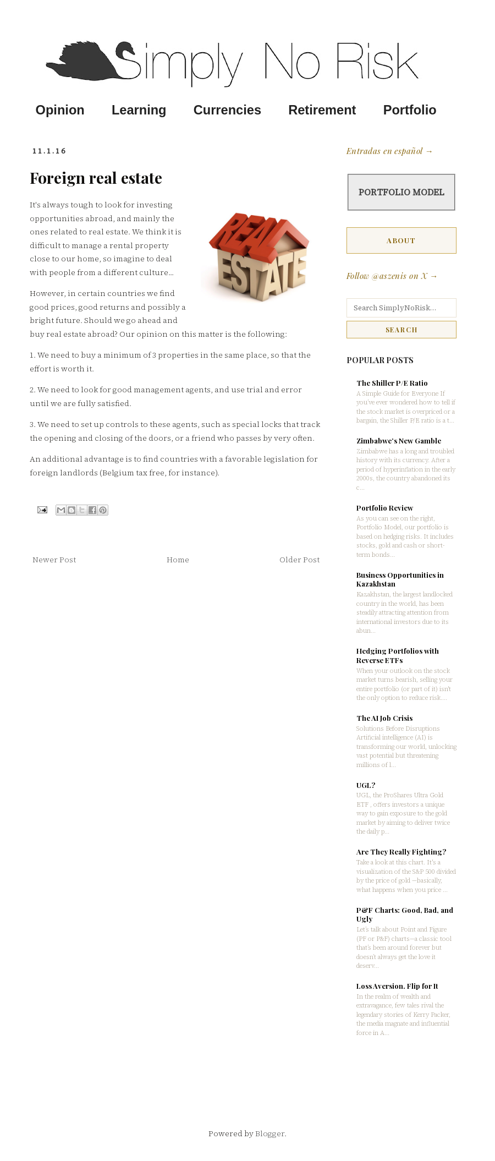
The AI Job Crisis (384, 717)
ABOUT (401, 240)
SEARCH (402, 329)
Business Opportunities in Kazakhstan (400, 579)
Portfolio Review (384, 507)
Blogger (269, 1133)
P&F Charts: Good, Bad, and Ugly (404, 914)
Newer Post (54, 559)
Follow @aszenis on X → (392, 275)
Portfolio (410, 110)
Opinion (60, 110)
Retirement (322, 110)
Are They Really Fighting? (401, 851)
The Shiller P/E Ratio (392, 382)
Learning (139, 110)
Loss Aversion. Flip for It (397, 985)
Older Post (299, 559)
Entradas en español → (389, 150)
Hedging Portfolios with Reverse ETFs (397, 655)
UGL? (365, 785)
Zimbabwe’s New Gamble (398, 440)
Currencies (227, 110)
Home (178, 559)
